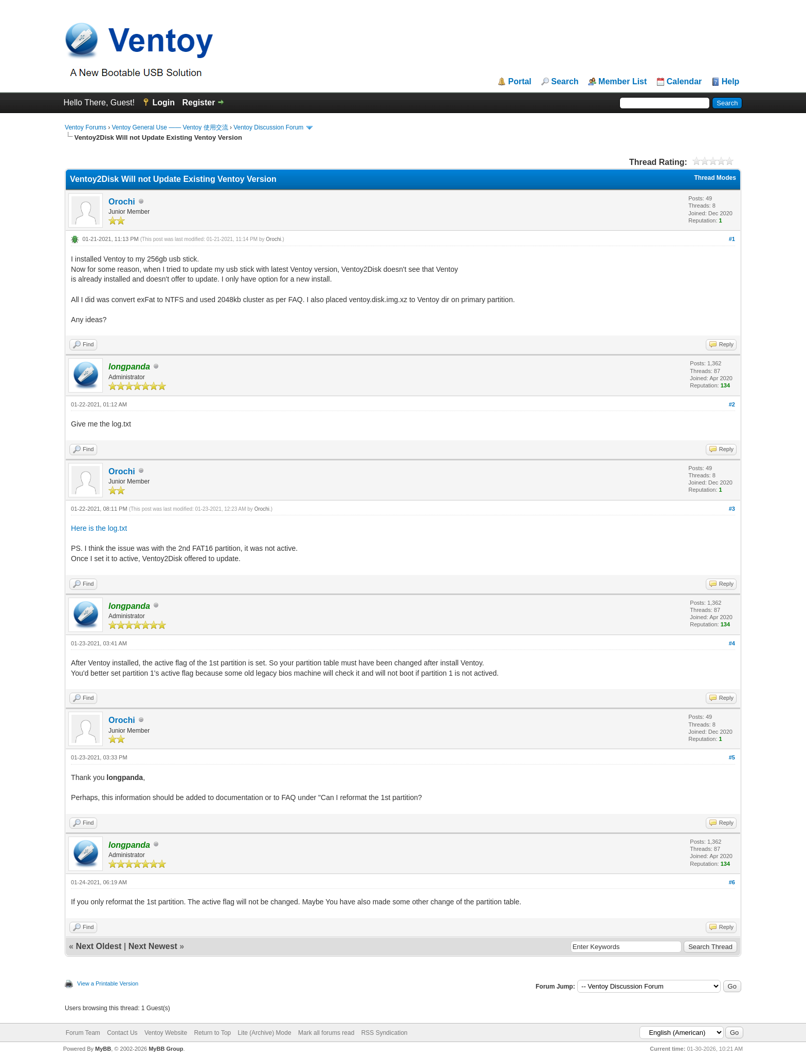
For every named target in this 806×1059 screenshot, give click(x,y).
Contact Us (122, 1032)
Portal (519, 82)
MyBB (103, 1049)
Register (198, 102)
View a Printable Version (107, 983)
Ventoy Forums (85, 127)
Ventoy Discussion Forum (268, 127)
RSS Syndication (384, 1032)
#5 (732, 757)
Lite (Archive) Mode (264, 1032)
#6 (732, 882)
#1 (732, 239)
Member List (622, 82)
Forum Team (83, 1032)
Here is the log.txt (99, 528)
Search (564, 82)
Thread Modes (715, 177)
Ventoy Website (165, 1032)
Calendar (684, 82)
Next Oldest (98, 946)
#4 (732, 643)
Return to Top (212, 1032)
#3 (732, 509)
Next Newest (153, 946)
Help (731, 82)
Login (163, 102)
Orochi (121, 201)
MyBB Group (166, 1049)
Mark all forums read (326, 1032)
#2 (732, 404)
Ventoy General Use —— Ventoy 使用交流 (170, 127)
